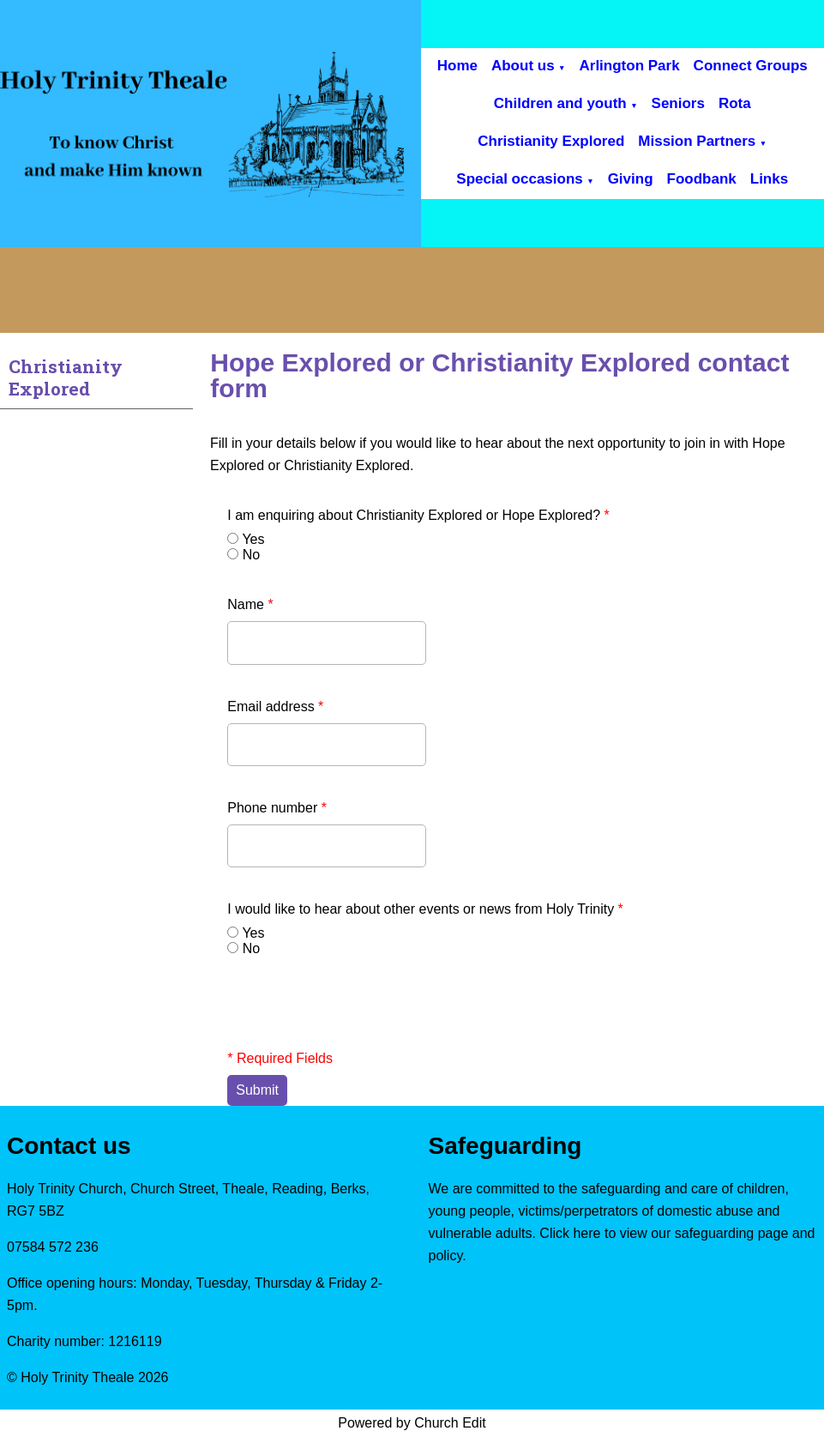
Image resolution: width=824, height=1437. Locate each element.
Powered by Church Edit (412, 1423)
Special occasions (519, 179)
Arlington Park (629, 65)
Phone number (277, 807)
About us (523, 65)
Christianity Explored (551, 141)
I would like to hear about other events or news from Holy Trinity (425, 909)
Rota (735, 103)
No (251, 554)
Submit (257, 1090)
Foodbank (702, 179)
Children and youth (560, 103)
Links (769, 179)
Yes (253, 539)
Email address (275, 706)
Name (250, 604)
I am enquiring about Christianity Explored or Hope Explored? (418, 515)
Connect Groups (751, 65)
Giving (630, 179)
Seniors (678, 103)
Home (457, 65)
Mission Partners (696, 141)
